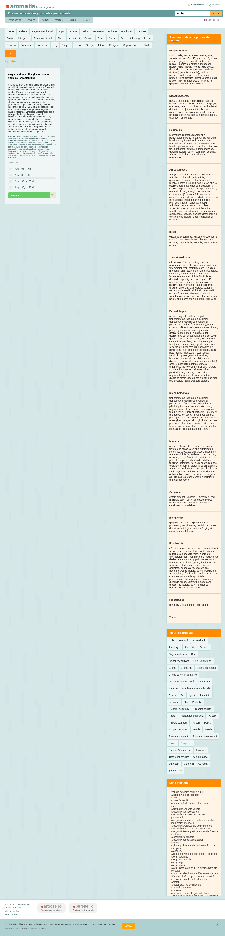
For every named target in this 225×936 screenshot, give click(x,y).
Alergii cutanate (179, 856)
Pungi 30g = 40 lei (22, 169)
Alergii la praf (178, 865)
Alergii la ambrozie (181, 859)
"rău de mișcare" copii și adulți (187, 792)
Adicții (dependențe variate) (186, 808)
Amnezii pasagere (181, 887)
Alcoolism (176, 851)
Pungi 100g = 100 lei (23, 181)
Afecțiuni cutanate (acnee (185, 811)
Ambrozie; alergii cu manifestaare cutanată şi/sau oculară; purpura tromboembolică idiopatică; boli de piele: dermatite (194, 876)
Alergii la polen (179, 862)
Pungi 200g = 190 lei (23, 187)
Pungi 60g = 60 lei (22, 175)
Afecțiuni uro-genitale (182, 837)
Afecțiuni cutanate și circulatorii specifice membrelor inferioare (193, 821)
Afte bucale (177, 842)
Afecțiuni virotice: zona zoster (187, 839)
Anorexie (176, 890)
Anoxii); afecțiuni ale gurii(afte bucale (191, 893)
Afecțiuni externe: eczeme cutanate (190, 828)
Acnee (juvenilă (179, 800)
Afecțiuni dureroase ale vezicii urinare (191, 825)
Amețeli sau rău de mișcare (186, 884)
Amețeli (175, 882)
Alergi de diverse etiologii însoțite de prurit (194, 853)
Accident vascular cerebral (185, 794)
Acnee (174, 797)
